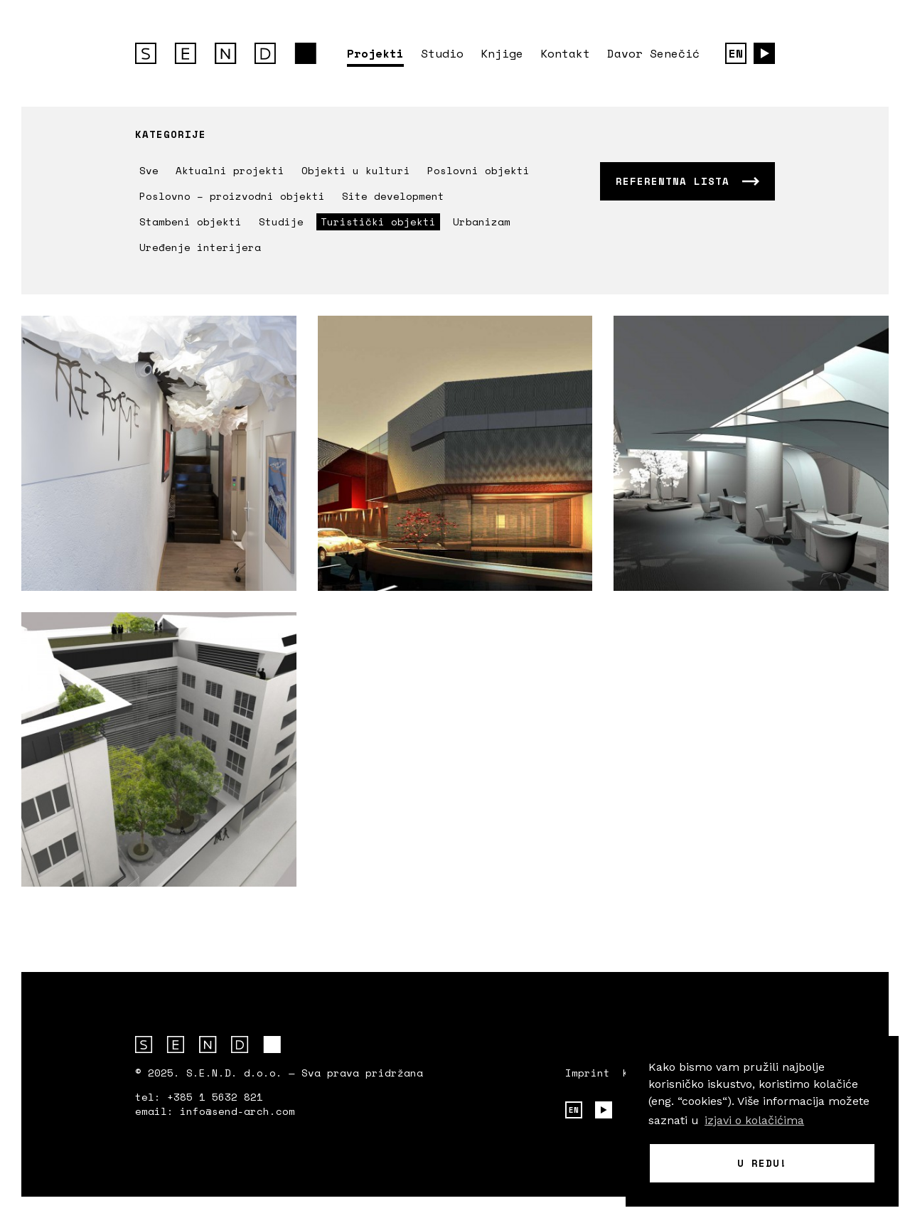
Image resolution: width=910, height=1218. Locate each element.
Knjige (502, 53)
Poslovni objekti (478, 170)
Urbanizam (481, 221)
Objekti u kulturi (355, 170)
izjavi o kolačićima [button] (754, 1120)
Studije (281, 221)
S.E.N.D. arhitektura (225, 53)
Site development (393, 195)
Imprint (587, 1073)
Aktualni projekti (230, 170)
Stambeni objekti (190, 221)
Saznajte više (158, 453)
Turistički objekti (378, 221)
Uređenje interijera (200, 247)
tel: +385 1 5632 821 (199, 1097)
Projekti (375, 53)
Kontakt (565, 53)
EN (736, 53)
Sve (149, 170)
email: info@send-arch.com (215, 1111)
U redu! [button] (762, 1162)
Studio (442, 53)
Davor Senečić (653, 53)
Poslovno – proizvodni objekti (232, 195)
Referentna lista (672, 180)
